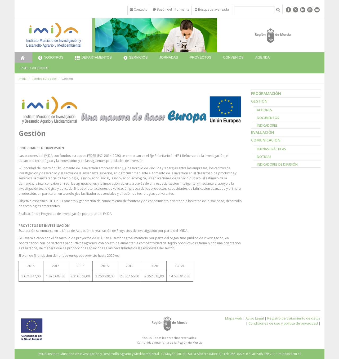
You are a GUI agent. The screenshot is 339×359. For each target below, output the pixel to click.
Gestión (259, 101)
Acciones (264, 110)
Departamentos (93, 58)
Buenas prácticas (271, 149)
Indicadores (267, 125)
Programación (266, 93)
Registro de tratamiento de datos (293, 318)
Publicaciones (34, 68)
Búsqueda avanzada (212, 9)
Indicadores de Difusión (277, 164)
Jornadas (168, 57)
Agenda (262, 57)
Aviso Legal (255, 318)
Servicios (135, 58)
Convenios (233, 57)
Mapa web (233, 318)
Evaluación (262, 132)
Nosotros (50, 58)
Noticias (264, 156)
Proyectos (200, 57)
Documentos (268, 118)
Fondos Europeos (44, 79)
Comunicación (265, 140)
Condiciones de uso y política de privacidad (283, 323)
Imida (22, 79)
